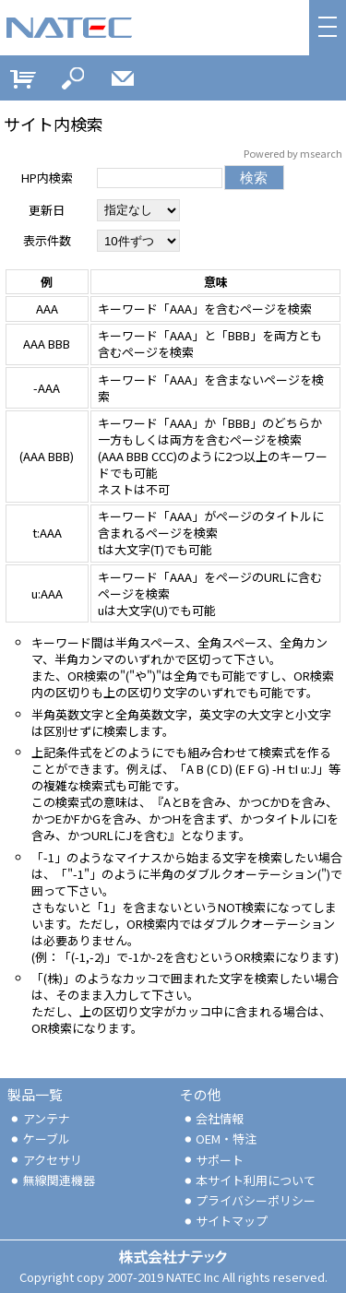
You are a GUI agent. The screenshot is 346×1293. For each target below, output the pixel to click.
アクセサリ (45, 1159)
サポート (213, 1159)
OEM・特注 (219, 1138)
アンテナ (39, 1118)
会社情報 (213, 1118)
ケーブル (39, 1138)
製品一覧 (35, 1094)
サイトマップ (225, 1220)
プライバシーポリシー (249, 1200)
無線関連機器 (51, 1180)
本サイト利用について (249, 1180)
